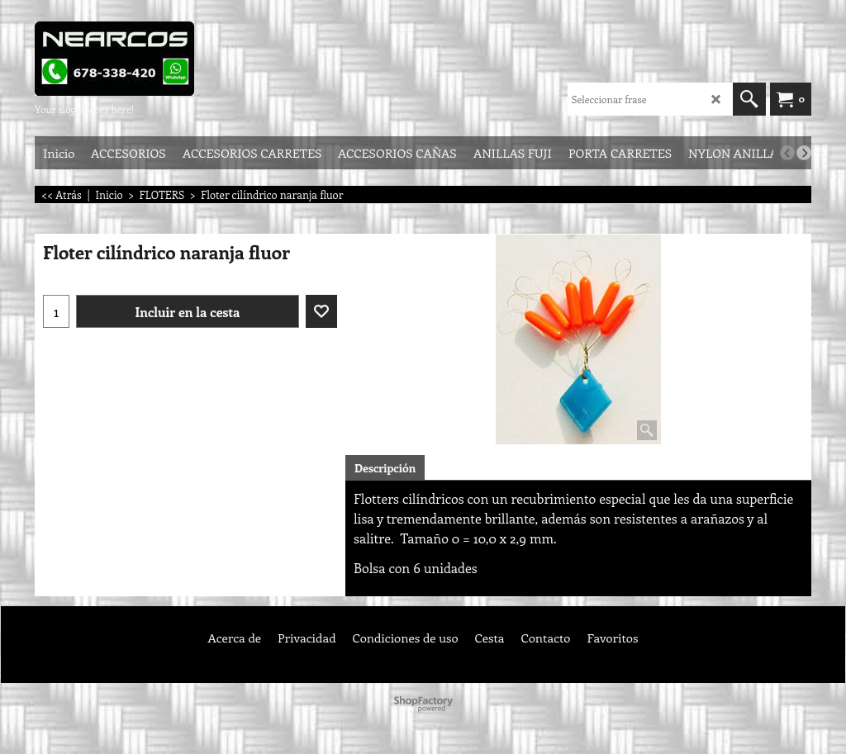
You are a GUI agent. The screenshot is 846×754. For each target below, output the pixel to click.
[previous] (787, 152)
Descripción (385, 468)
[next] (803, 152)
